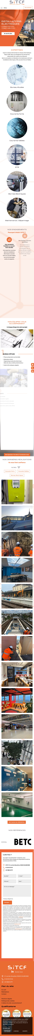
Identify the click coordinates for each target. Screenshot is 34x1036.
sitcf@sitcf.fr (21, 917)
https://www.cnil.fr (17, 924)
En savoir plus (6, 1028)
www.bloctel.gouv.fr (18, 928)
